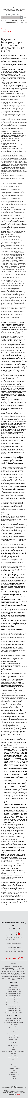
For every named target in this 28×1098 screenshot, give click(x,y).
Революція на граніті (13, 1030)
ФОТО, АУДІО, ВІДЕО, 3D (13, 1015)
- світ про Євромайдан (13, 1037)
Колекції (13, 1042)
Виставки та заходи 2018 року (13, 1006)
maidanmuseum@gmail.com (14, 943)
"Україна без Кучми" (13, 1032)
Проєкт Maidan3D (13, 1024)
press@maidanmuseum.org (14, 947)
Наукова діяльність (13, 987)
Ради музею (14, 1064)
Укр (22, 22)
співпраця (4, 20)
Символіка (13, 1055)
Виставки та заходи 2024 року (13, 995)
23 (14, 937)
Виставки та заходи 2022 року (13, 999)
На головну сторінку (6, 31)
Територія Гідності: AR (12, 22)
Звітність (14, 1070)
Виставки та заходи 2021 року (13, 1001)
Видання (14, 20)
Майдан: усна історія (13, 1045)
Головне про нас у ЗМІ (14, 1074)
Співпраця (14, 1078)
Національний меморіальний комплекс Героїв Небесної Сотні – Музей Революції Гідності (14, 9)
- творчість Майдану (13, 1039)
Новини (13, 963)
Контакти (14, 1062)
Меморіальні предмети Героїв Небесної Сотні (13, 1051)
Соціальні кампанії (13, 985)
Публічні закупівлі (14, 1072)
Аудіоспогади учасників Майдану (13, 1020)
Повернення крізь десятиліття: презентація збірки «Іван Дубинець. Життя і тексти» (13, 974)
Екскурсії (21, 20)
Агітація (13, 1047)
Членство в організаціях (14, 1068)
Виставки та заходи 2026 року (13, 991)
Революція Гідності (13, 1035)
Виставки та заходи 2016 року (13, 1010)
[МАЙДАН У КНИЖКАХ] (13, 1057)
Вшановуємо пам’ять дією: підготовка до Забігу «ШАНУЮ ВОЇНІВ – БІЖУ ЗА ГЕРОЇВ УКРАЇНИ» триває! (13, 978)
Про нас (14, 1059)
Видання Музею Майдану (13, 989)
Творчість (13, 1053)
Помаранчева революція (13, 1033)
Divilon (18, 1094)
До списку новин (5, 28)
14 (9, 935)
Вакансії (14, 1076)
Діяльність (13, 982)
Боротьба (13, 1049)
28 (9, 939)
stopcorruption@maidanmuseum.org (14, 951)
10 (16, 934)
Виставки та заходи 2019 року (13, 1004)
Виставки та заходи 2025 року (13, 993)
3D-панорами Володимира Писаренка (13, 1022)
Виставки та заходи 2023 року (13, 997)
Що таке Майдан (13, 1027)
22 (11, 937)
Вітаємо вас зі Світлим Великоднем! (13, 966)
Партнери (14, 1066)
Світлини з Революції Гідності (13, 1018)
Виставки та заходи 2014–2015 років (13, 1012)
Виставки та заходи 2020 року (13, 1002)
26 (21, 937)
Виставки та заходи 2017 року (13, 1008)
